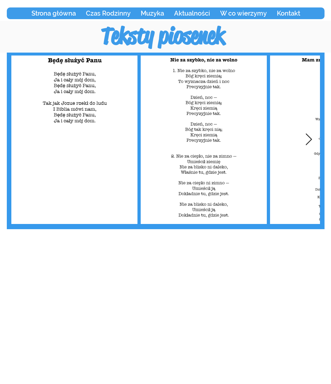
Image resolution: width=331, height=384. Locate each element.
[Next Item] (309, 139)
